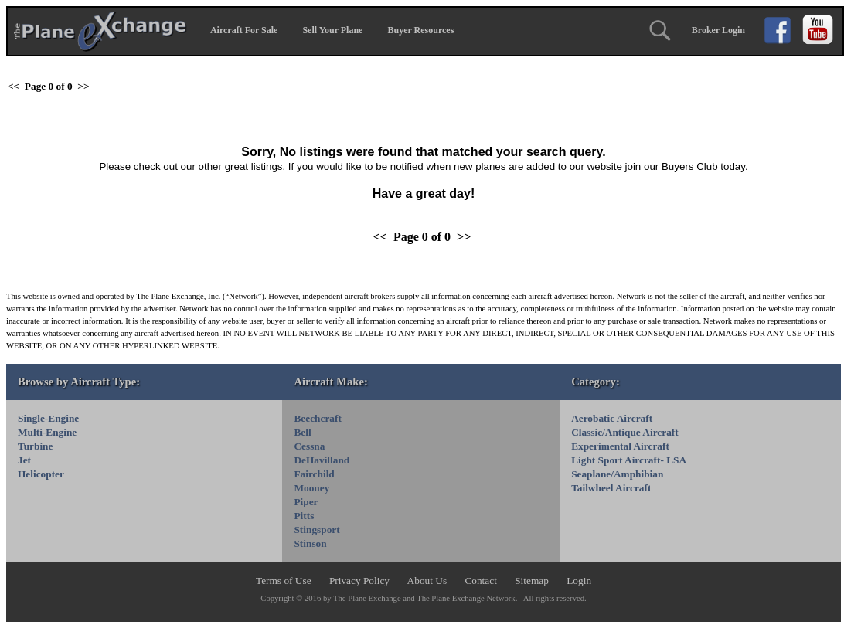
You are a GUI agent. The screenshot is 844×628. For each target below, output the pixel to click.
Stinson (310, 543)
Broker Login (718, 30)
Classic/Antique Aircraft (625, 432)
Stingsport (316, 529)
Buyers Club (690, 166)
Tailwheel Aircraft (611, 488)
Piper (306, 501)
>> (83, 86)
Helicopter (41, 474)
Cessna (309, 446)
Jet (24, 460)
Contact (482, 580)
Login (579, 580)
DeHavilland (321, 460)
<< (13, 86)
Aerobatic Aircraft (611, 418)
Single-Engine (48, 418)
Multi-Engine (47, 432)
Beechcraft (317, 418)
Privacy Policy (360, 580)
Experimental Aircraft (620, 446)
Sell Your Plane (332, 30)
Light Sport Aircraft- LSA (628, 460)
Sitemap (533, 580)
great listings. (255, 166)
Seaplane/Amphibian (617, 474)
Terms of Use (285, 580)
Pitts (304, 515)
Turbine (35, 446)
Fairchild (314, 474)
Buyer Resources (420, 30)
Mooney (311, 488)
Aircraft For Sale (244, 30)
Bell (302, 432)
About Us (428, 580)
